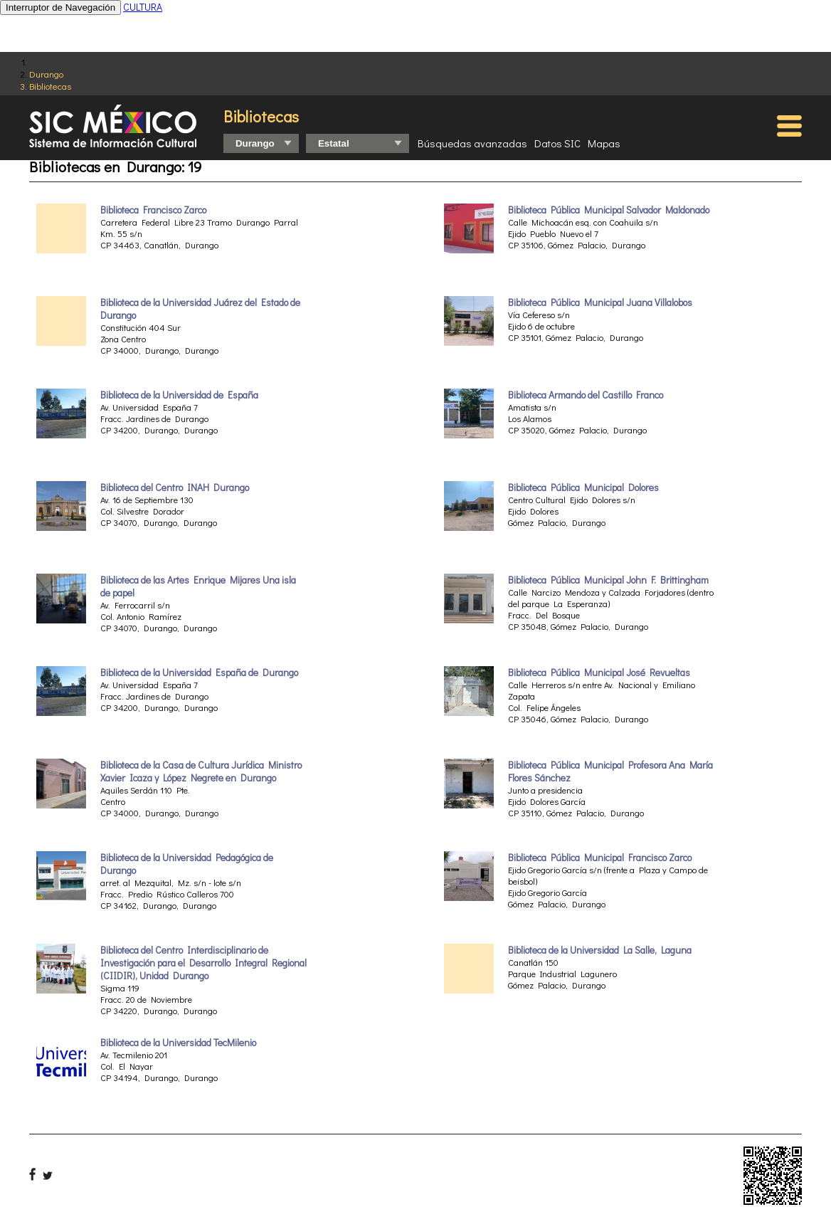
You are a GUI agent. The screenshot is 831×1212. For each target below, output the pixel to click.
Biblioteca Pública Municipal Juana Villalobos (600, 302)
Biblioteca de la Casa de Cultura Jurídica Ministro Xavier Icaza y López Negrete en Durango (201, 771)
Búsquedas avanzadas (472, 143)
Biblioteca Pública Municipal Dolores (583, 487)
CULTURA (142, 7)
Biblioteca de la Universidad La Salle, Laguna (600, 950)
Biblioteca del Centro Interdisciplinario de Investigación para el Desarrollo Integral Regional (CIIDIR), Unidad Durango (203, 963)
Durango (46, 74)
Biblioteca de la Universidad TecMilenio (178, 1042)
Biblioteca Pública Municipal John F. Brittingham (608, 580)
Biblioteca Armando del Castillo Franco (585, 395)
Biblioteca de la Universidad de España (179, 395)
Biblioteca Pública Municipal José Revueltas (599, 672)
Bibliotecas (50, 86)
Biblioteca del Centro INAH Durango (174, 487)
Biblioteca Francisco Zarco (153, 210)
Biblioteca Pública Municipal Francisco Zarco (600, 857)
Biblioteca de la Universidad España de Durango (199, 672)
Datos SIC (557, 143)
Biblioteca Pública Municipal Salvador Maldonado (608, 210)
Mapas (604, 143)
